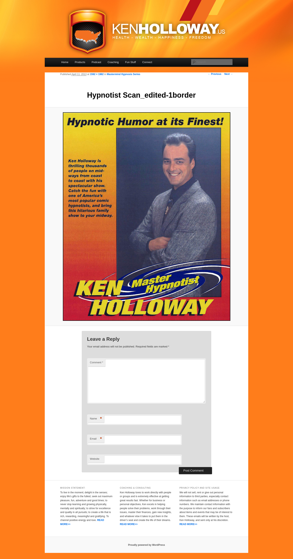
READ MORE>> (129, 524)
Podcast (96, 62)
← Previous (214, 74)
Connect (147, 62)
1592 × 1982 (97, 74)
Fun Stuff (130, 62)
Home (64, 62)
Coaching (113, 62)
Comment (96, 362)
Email (96, 439)
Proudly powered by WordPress (146, 545)
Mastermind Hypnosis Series (123, 74)
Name (96, 419)
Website (94, 458)
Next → (228, 74)
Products (80, 62)
